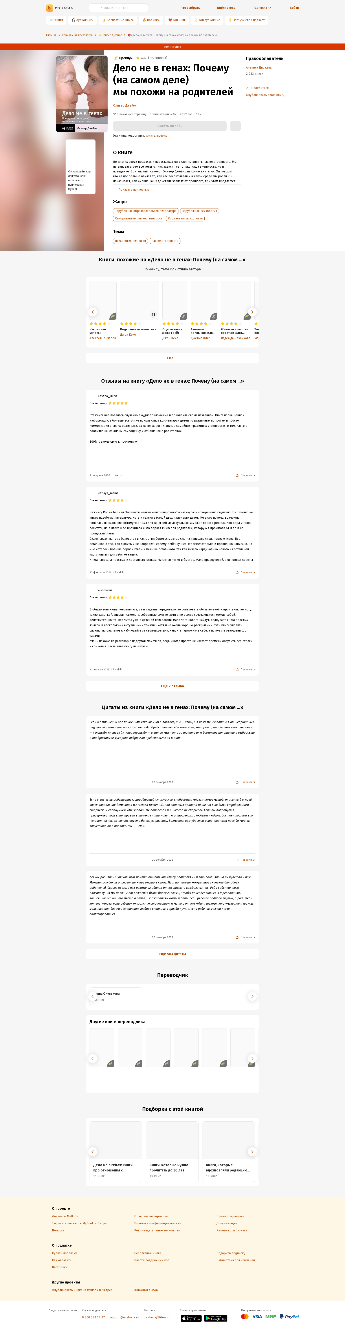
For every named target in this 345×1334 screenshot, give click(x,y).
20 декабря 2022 (162, 782)
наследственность (165, 241)
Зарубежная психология (199, 211)
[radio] (91, 324)
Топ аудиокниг (209, 20)
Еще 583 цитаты (172, 954)
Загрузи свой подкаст (249, 20)
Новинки (153, 20)
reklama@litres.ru (157, 1317)
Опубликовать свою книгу (265, 95)
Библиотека (226, 8)
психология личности (130, 241)
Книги (58, 20)
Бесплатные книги (120, 20)
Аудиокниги (84, 20)
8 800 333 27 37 (93, 1317)
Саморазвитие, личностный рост (138, 218)
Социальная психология (185, 218)
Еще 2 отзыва (172, 686)
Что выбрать (190, 8)
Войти (294, 8)
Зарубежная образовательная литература (145, 211)
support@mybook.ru (124, 1317)
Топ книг (179, 20)
